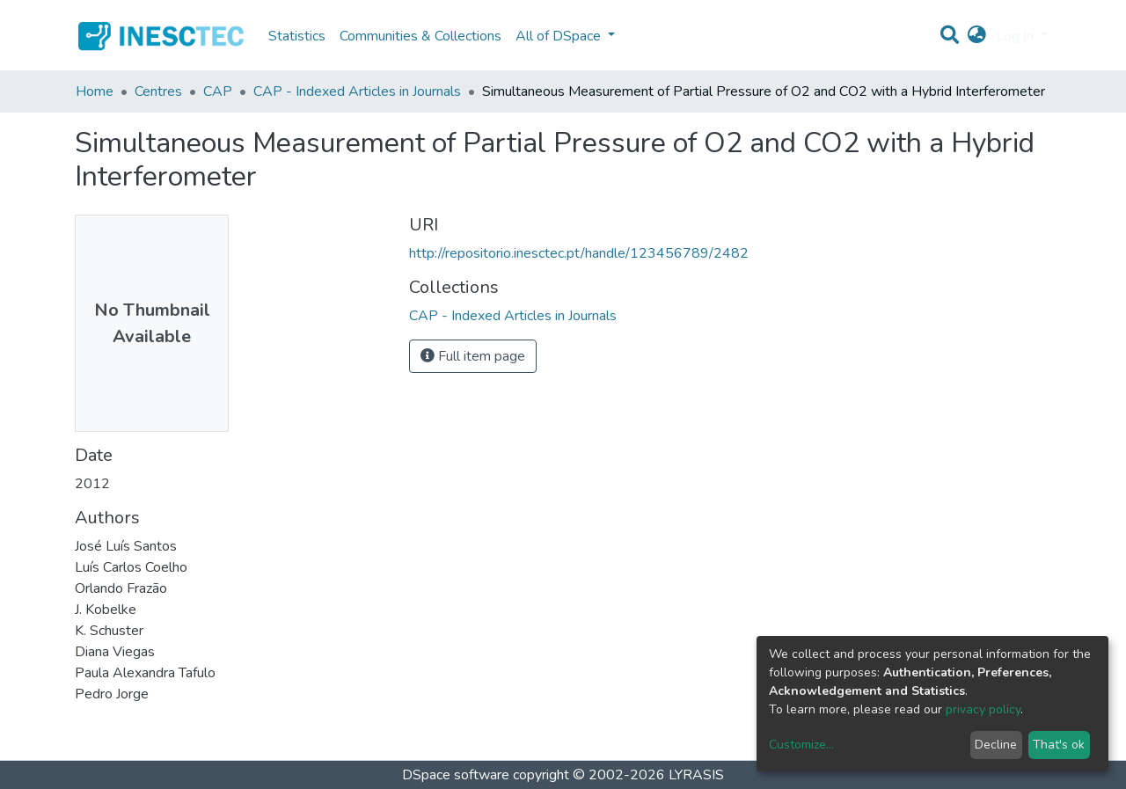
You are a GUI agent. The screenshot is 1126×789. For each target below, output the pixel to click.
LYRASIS (696, 775)
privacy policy (983, 709)
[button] (976, 36)
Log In (1016, 36)
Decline (996, 744)
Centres (158, 91)
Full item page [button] (472, 356)
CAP (217, 91)
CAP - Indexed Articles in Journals (357, 91)
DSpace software (455, 775)
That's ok (1059, 744)
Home (94, 91)
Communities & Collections (420, 36)
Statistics (296, 36)
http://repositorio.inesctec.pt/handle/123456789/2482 (579, 253)
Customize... (801, 744)
